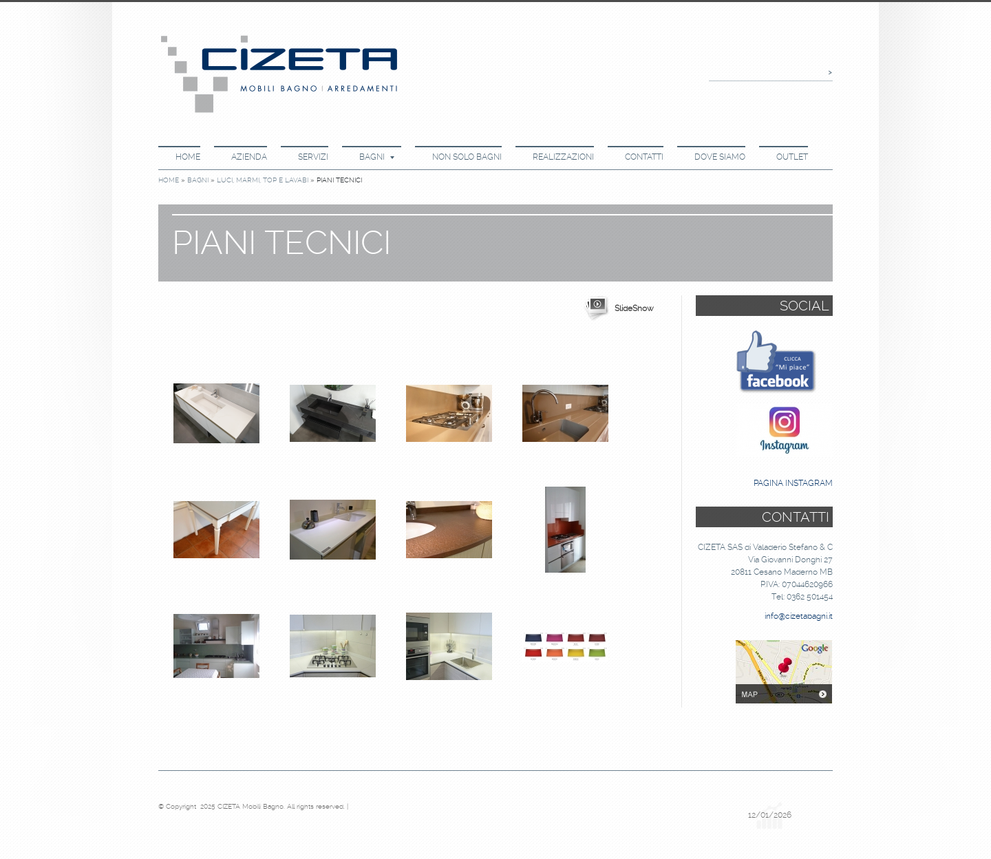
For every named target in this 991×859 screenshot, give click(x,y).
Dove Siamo (719, 157)
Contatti (644, 157)
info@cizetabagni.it (799, 616)
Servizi (313, 157)
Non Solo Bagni (467, 157)
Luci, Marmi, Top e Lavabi (262, 180)
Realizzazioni (563, 157)
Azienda (249, 157)
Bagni (376, 157)
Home (187, 157)
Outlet (792, 157)
